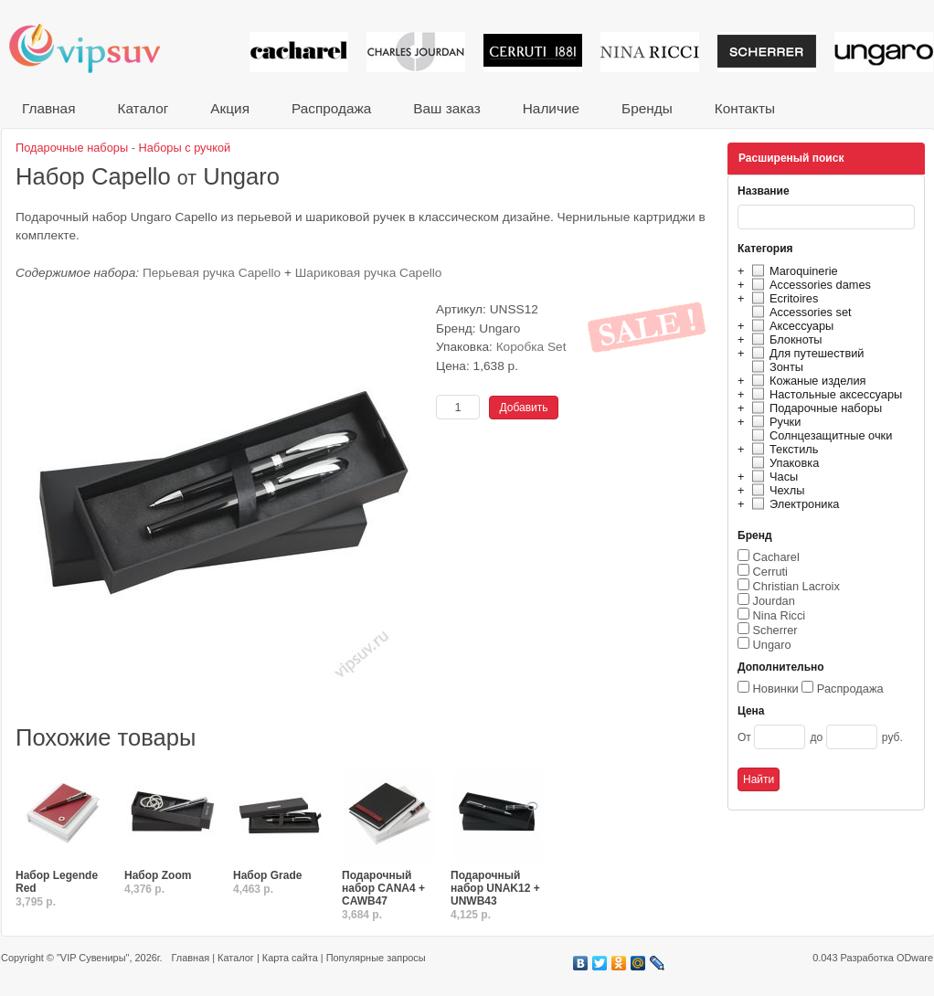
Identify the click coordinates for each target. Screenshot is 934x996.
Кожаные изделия (806, 380)
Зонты (775, 367)
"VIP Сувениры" (93, 957)
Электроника (793, 504)
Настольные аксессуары (824, 394)
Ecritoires (782, 298)
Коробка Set (531, 347)
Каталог (142, 108)
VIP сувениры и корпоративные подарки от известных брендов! (96, 48)
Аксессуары (790, 326)
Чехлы (775, 490)
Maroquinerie (792, 271)
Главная (48, 108)
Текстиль (783, 449)
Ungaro (772, 645)
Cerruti (770, 571)
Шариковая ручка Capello (368, 273)
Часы (772, 476)
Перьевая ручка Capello (212, 273)
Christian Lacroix (796, 586)
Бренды (647, 108)
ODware (915, 957)
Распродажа (331, 108)
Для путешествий (806, 353)
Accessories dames (809, 284)
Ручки (774, 422)
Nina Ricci (779, 615)
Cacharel (776, 557)
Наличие (551, 108)
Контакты (745, 108)
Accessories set (799, 312)
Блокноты (785, 339)
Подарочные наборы (814, 408)
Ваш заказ (446, 108)
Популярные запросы (376, 957)
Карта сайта (290, 957)
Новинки (776, 688)
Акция (229, 108)
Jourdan (774, 601)
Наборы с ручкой (185, 147)
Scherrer (775, 630)
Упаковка (783, 463)
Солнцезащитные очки (819, 435)
